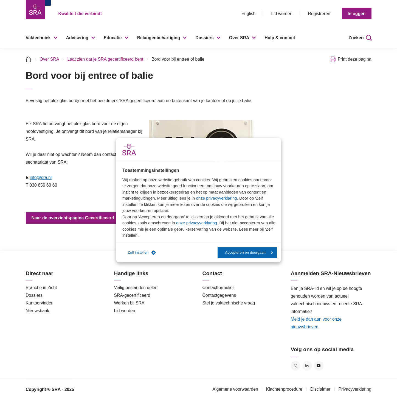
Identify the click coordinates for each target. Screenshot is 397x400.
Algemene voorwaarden (235, 389)
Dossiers (204, 37)
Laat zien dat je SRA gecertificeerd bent (105, 59)
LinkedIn (307, 366)
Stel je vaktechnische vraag (228, 303)
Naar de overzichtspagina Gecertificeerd (73, 218)
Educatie (113, 37)
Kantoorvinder (39, 303)
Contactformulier (218, 287)
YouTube (318, 366)
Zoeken (356, 37)
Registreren (319, 13)
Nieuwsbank (37, 310)
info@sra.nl (41, 177)
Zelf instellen (142, 252)
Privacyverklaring (355, 389)
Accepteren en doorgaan (249, 252)
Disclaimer (320, 389)
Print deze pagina (354, 59)
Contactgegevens (219, 295)
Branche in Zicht (41, 287)
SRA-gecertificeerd (132, 295)
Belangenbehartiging (158, 37)
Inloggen (357, 13)
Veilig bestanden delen (136, 287)
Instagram (295, 366)
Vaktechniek (38, 37)
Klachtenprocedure (284, 389)
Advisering (77, 37)
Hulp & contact (279, 37)
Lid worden (281, 13)
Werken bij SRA (129, 303)
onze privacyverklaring (216, 198)
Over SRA (239, 37)
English (248, 13)
